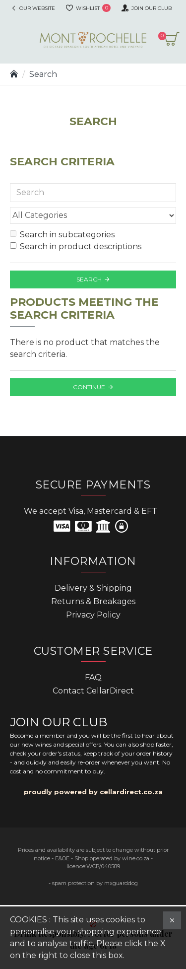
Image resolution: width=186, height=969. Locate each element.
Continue (89, 387)
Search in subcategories (62, 234)
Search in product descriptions (75, 246)
